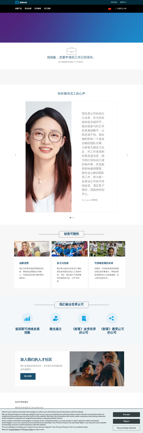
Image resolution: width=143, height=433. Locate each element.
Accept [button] (126, 414)
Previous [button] (15, 155)
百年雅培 (37, 9)
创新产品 (18, 9)
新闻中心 (123, 2)
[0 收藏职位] (120, 8)
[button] (109, 9)
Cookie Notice (14, 429)
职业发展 (28, 9)
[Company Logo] (21, 2)
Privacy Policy (28, 429)
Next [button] (127, 155)
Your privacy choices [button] (126, 428)
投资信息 (114, 2)
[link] (28, 376)
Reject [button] (126, 421)
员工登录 (47, 9)
